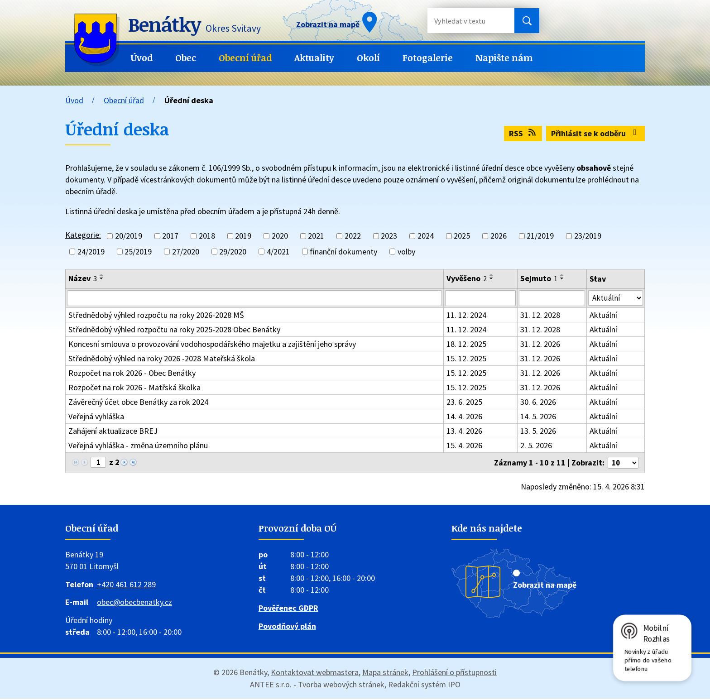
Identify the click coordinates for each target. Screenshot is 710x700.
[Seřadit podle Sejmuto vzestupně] (562, 275)
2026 (498, 236)
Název (82, 278)
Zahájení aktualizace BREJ (113, 432)
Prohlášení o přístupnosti (454, 673)
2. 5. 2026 (536, 446)
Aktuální (603, 316)
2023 (389, 236)
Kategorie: (83, 235)
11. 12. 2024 (466, 316)
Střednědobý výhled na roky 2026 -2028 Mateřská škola (161, 360)
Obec (185, 58)
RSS (523, 133)
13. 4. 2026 (464, 432)
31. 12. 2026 (540, 345)
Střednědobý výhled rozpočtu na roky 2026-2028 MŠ (156, 316)
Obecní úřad (245, 58)
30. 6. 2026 (538, 403)
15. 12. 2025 (466, 360)
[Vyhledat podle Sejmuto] (552, 298)
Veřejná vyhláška (96, 417)
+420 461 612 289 (126, 585)
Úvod (142, 58)
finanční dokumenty (343, 251)
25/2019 (138, 251)
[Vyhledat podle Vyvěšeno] (480, 298)
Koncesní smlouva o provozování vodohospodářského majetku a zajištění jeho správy (212, 345)
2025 (462, 236)
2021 (316, 236)
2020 (280, 236)
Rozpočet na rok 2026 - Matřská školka (134, 389)
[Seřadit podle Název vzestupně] (102, 275)
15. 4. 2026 (464, 446)
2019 (243, 236)
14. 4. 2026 (464, 417)
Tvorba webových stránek (341, 686)
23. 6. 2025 (464, 403)
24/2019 (91, 251)
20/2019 (128, 236)
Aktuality (314, 58)
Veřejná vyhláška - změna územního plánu (138, 446)
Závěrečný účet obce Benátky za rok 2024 (138, 403)
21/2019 (540, 236)
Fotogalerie (428, 58)
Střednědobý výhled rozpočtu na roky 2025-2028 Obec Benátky (174, 331)
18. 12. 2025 (466, 345)
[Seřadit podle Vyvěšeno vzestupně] (492, 275)
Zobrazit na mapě (544, 586)
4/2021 (278, 251)
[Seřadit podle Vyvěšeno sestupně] (492, 278)
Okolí (368, 58)
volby (406, 251)
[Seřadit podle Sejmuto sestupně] (562, 278)
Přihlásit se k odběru (595, 133)
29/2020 (232, 251)
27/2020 (185, 251)
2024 (425, 236)
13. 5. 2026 (538, 432)
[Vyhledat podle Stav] (615, 298)
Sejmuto (538, 278)
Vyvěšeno (466, 278)
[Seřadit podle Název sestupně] (102, 278)
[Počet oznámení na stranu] (621, 464)
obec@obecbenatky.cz (134, 604)
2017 (170, 236)
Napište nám (504, 58)
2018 (207, 236)
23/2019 (587, 236)
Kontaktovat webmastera (315, 673)
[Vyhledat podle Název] (254, 298)
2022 (353, 236)
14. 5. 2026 (538, 417)
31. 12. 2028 (540, 316)
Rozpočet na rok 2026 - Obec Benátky (132, 374)
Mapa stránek (385, 673)
